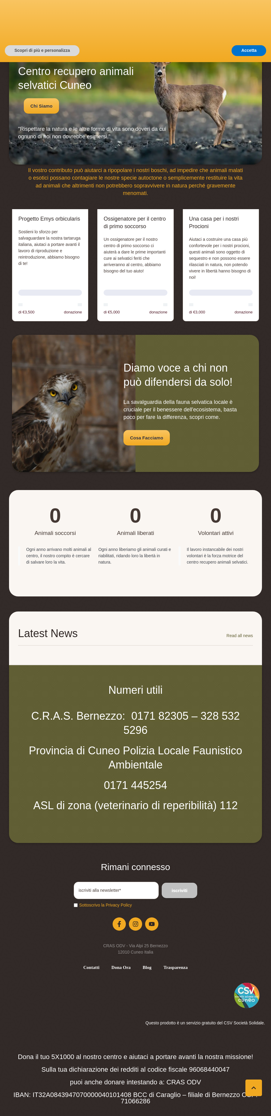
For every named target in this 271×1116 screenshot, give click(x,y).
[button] (206, 29)
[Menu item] (91, 967)
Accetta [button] (249, 1104)
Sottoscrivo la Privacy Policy (105, 905)
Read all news (239, 635)
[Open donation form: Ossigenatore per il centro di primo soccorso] (135, 265)
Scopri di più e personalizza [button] (42, 1104)
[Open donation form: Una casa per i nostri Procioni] (221, 265)
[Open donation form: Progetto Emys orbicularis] (50, 265)
